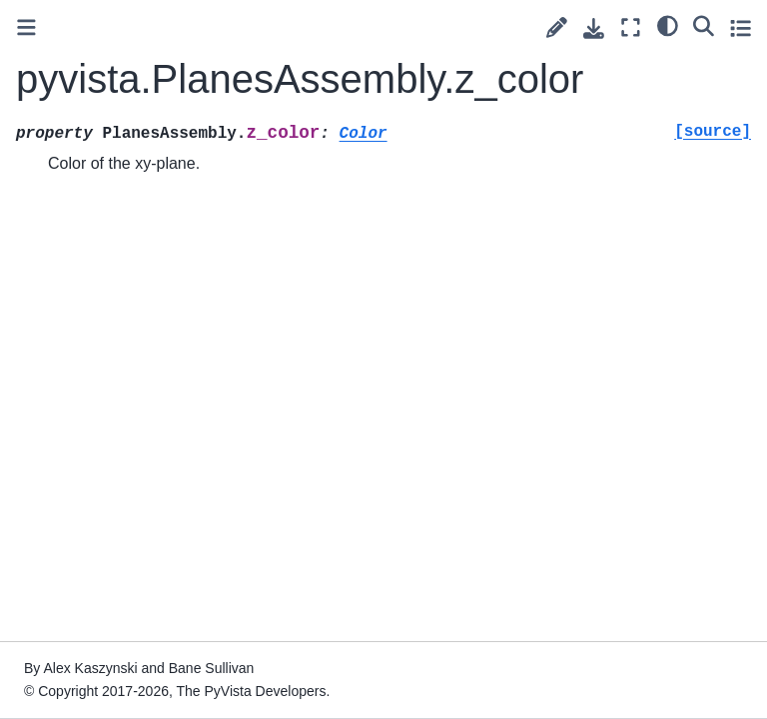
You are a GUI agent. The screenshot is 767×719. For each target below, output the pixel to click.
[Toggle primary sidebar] (26, 27)
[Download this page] (593, 28)
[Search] (703, 25)
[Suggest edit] (556, 27)
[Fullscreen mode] (630, 27)
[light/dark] (667, 25)
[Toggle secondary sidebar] (740, 27)
